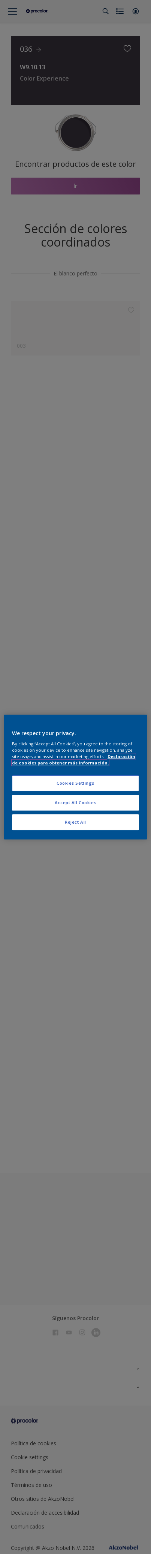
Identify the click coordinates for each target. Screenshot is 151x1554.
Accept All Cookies (75, 802)
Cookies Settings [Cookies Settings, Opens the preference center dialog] (75, 783)
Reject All (75, 822)
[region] (75, 777)
